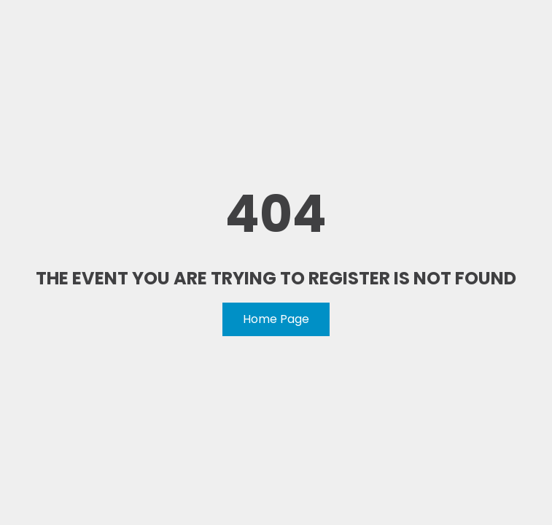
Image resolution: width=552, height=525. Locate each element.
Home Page (276, 319)
